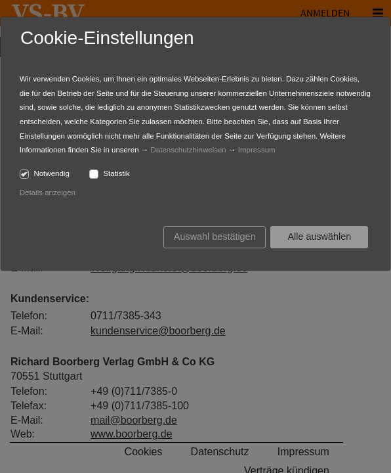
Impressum (257, 150)
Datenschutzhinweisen (188, 150)
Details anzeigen (47, 192)
